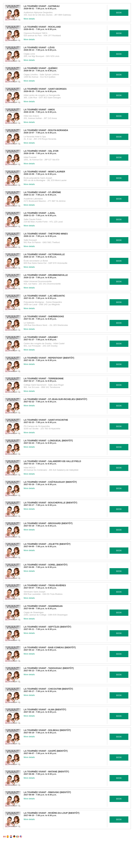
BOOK (119, 13)
